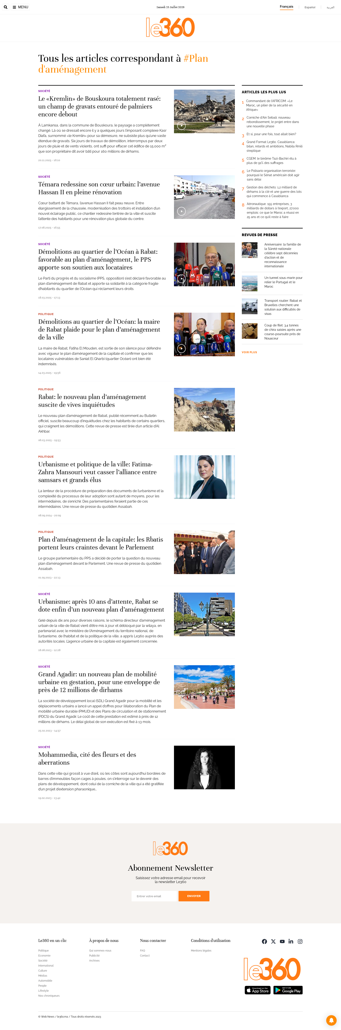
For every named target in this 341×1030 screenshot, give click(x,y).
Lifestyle (43, 990)
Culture (42, 970)
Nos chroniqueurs (49, 995)
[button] (331, 1020)
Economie (44, 955)
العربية (330, 7)
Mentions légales (201, 950)
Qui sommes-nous (100, 950)
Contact (145, 955)
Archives (94, 960)
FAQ (142, 950)
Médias (42, 975)
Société (44, 91)
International (45, 965)
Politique (46, 314)
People (42, 985)
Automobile (45, 980)
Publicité (94, 955)
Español (310, 7)
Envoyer (194, 896)
